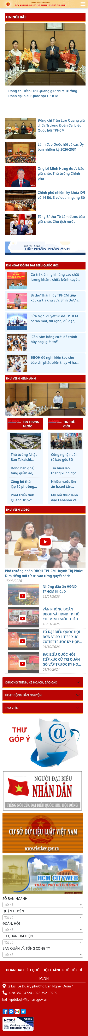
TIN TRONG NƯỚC (23, 424)
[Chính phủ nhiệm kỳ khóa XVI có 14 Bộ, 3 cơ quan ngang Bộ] (53, 83)
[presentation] (7, 400)
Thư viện (11, 708)
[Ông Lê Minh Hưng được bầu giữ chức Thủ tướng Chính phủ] (45, 83)
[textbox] (43, 905)
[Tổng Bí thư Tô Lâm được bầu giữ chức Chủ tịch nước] (60, 83)
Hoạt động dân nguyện (23, 695)
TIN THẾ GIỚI (61, 424)
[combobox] (42, 905)
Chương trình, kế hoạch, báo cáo (31, 682)
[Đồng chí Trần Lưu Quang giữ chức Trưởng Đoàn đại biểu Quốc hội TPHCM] (30, 83)
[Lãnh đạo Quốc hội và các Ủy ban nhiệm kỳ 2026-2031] (38, 83)
